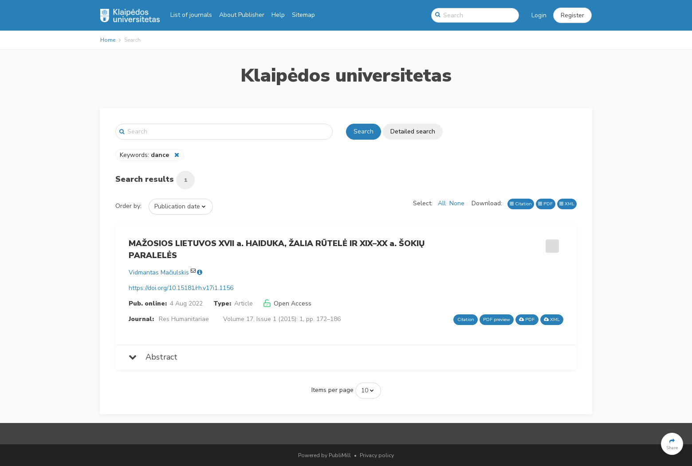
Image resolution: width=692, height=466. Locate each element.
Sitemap (303, 15)
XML (566, 203)
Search (364, 131)
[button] (572, 15)
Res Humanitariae (184, 319)
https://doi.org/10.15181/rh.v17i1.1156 (181, 288)
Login (539, 15)
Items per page (332, 390)
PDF (545, 203)
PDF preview (496, 319)
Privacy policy (377, 455)
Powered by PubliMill (324, 455)
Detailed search (412, 131)
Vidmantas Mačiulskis (159, 272)
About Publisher (241, 15)
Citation (521, 203)
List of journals (191, 15)
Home (107, 39)
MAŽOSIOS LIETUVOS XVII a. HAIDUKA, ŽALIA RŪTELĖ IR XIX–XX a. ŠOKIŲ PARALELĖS (277, 249)
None (456, 203)
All (442, 203)
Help (278, 15)
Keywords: (145, 155)
